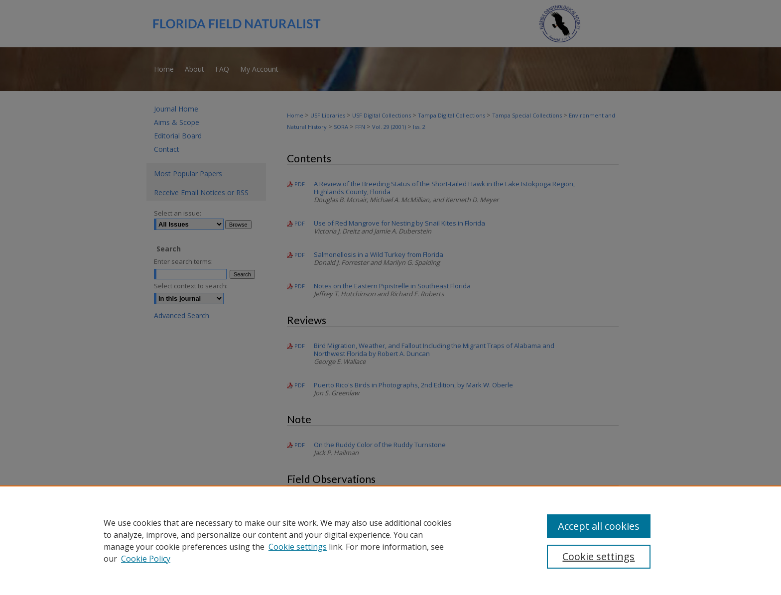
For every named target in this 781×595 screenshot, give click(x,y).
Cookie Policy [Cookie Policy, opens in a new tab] (145, 558)
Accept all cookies (599, 526)
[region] (390, 540)
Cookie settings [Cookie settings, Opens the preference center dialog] (598, 556)
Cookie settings (297, 546)
